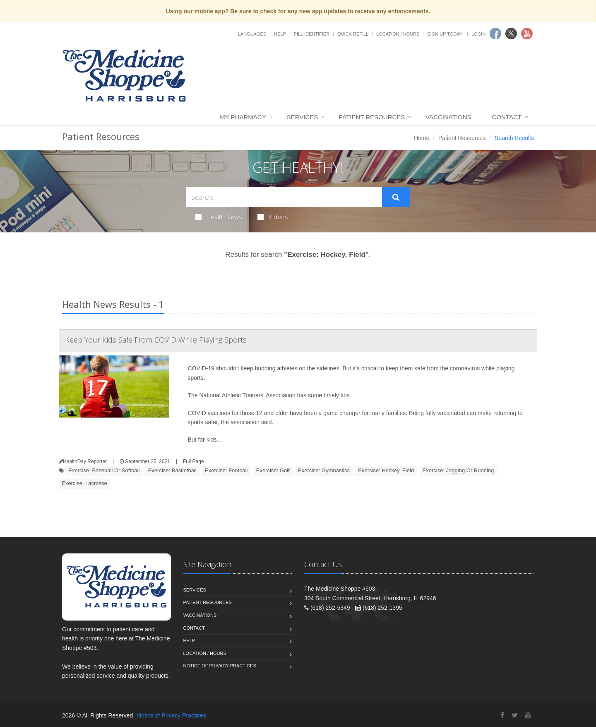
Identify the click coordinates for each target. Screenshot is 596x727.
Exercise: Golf (273, 470)
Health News (218, 217)
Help (280, 33)
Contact (507, 117)
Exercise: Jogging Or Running (458, 470)
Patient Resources (372, 117)
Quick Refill (352, 33)
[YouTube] (528, 715)
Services (302, 117)
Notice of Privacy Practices (219, 665)
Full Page (193, 461)
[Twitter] (515, 715)
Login (478, 33)
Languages (252, 33)
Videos (272, 217)
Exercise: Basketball (172, 470)
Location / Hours (397, 33)
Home (421, 138)
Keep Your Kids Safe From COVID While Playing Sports (156, 340)
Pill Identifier (311, 33)
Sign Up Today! (445, 33)
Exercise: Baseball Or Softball (103, 470)
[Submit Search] (396, 197)
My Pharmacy (243, 117)
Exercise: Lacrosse (84, 483)
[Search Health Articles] (284, 197)
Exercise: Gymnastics (324, 470)
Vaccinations (448, 117)
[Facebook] (502, 715)
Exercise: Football (226, 470)
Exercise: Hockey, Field (386, 470)
